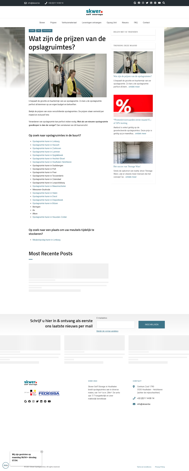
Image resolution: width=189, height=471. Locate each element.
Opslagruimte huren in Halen (45, 193)
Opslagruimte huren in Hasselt (46, 145)
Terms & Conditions (144, 467)
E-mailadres (101, 318)
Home (32, 30)
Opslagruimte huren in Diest (45, 196)
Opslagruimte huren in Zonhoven (47, 148)
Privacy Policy (160, 467)
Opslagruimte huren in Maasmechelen (49, 186)
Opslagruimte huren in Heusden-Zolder (50, 217)
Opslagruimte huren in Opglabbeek (48, 155)
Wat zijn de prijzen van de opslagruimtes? (133, 76)
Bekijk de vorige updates (107, 331)
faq (38, 30)
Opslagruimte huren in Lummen (46, 152)
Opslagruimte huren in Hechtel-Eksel (49, 158)
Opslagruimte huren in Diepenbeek (48, 200)
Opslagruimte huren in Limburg (46, 141)
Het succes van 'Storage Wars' (127, 166)
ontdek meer (134, 87)
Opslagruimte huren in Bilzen (45, 203)
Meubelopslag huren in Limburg (46, 240)
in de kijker (47, 30)
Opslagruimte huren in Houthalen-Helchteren (52, 162)
